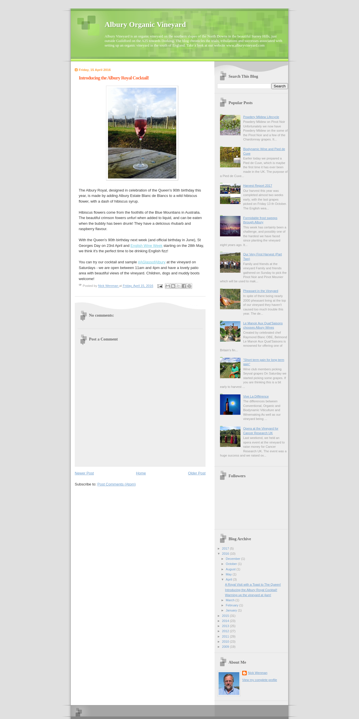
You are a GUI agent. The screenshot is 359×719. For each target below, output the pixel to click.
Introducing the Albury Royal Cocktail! (251, 590)
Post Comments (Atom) (116, 484)
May (229, 574)
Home (141, 473)
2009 (226, 646)
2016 (226, 553)
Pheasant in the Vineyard (260, 291)
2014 (226, 621)
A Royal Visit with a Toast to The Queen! (253, 584)
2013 (226, 626)
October (232, 563)
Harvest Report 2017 (257, 185)
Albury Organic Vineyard (145, 24)
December (233, 558)
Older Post (197, 473)
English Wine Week (146, 245)
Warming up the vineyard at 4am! (248, 595)
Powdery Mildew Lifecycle (261, 117)
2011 (226, 636)
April (229, 579)
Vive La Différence (256, 396)
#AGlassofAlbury (151, 262)
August (231, 569)
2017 (226, 548)
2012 (226, 631)
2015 (226, 615)
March (230, 600)
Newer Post (84, 473)
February (232, 605)
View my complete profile (259, 680)
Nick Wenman (257, 672)
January (232, 610)
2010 (226, 641)
